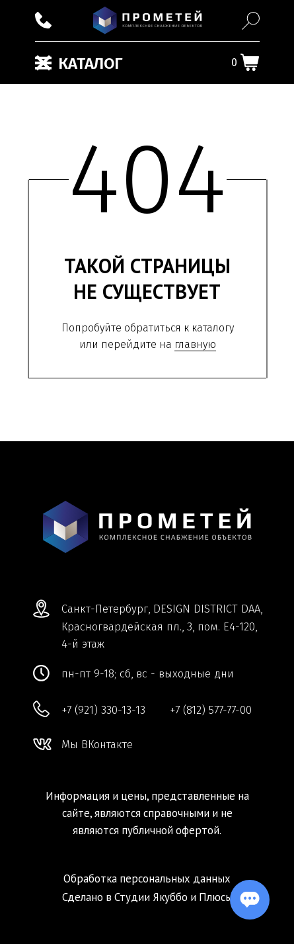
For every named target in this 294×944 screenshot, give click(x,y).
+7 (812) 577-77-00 (211, 709)
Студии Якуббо (151, 897)
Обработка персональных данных (147, 878)
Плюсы (216, 897)
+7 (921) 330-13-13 (103, 709)
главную (195, 344)
